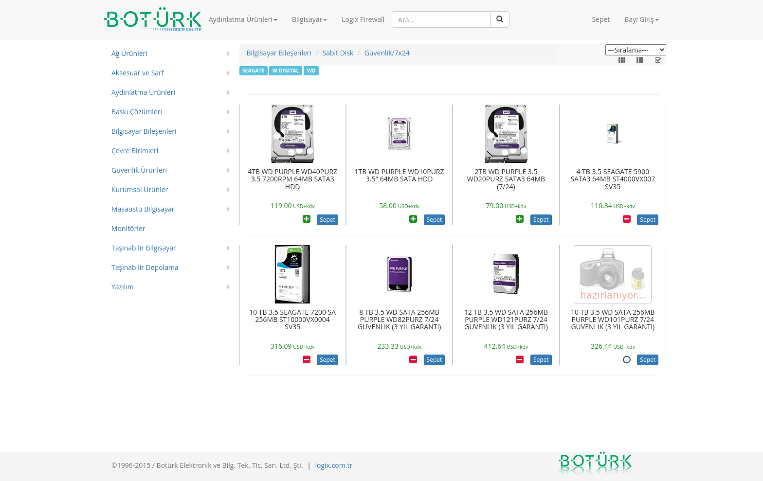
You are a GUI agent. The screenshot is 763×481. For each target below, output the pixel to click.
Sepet (601, 19)
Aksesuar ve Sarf (137, 72)
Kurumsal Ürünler (139, 189)
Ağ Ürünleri (129, 53)
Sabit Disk (338, 52)
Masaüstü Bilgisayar (143, 209)
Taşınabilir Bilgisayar (143, 247)
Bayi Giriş (641, 19)
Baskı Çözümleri (136, 111)
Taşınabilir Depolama (145, 267)
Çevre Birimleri (134, 150)
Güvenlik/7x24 (387, 52)
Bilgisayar (309, 19)
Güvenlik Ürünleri (139, 170)
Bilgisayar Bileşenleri (144, 131)
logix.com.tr (334, 465)
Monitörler (128, 228)
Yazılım (122, 286)
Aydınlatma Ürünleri (243, 19)
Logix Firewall (363, 19)
